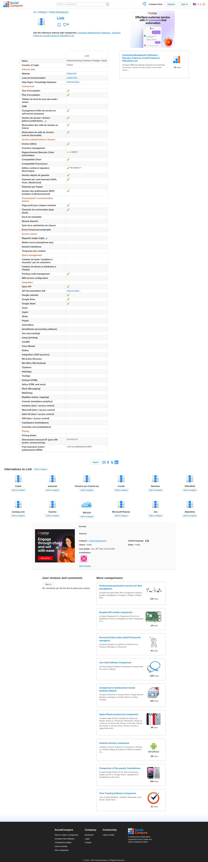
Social (140, 831)
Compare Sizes (155, 4)
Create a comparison (144, 4)
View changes (85, 566)
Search (107, 4)
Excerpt (82, 526)
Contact (88, 842)
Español (203, 4)
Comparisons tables (63, 842)
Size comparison (62, 850)
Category (83, 541)
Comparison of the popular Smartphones (119, 768)
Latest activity (108, 835)
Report (96, 462)
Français (199, 4)
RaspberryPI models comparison (115, 612)
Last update (84, 549)
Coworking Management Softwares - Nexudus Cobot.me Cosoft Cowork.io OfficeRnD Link (141, 58)
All (34, 12)
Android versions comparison (114, 743)
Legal (87, 839)
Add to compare (40, 469)
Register (171, 4)
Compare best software (64, 839)
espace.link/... (73, 78)
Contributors (85, 553)
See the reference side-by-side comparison (55, 33)
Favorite (59, 25)
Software (42, 12)
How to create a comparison (66, 835)
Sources (83, 534)
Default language (136, 541)
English (194, 4)
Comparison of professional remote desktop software (117, 689)
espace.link (71, 73)
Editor (131, 545)
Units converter (61, 846)
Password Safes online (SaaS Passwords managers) (120, 639)
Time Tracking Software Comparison (117, 793)
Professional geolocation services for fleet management (120, 587)
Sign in (184, 4)
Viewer (82, 545)
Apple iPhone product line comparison (118, 714)
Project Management (58, 12)
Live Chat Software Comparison (115, 662)
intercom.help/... (73, 82)
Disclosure (89, 835)
